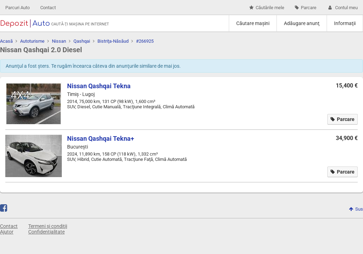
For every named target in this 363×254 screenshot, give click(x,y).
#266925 (145, 41)
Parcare (305, 7)
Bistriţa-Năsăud (113, 41)
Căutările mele (266, 7)
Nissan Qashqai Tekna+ (100, 138)
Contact (48, 7)
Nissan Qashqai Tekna (99, 86)
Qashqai (81, 41)
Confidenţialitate (46, 232)
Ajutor (6, 232)
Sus (356, 209)
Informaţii (345, 23)
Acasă (6, 41)
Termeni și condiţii (47, 226)
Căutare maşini (252, 23)
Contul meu (342, 7)
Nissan (59, 41)
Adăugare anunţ (302, 23)
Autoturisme (32, 41)
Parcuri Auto (17, 7)
